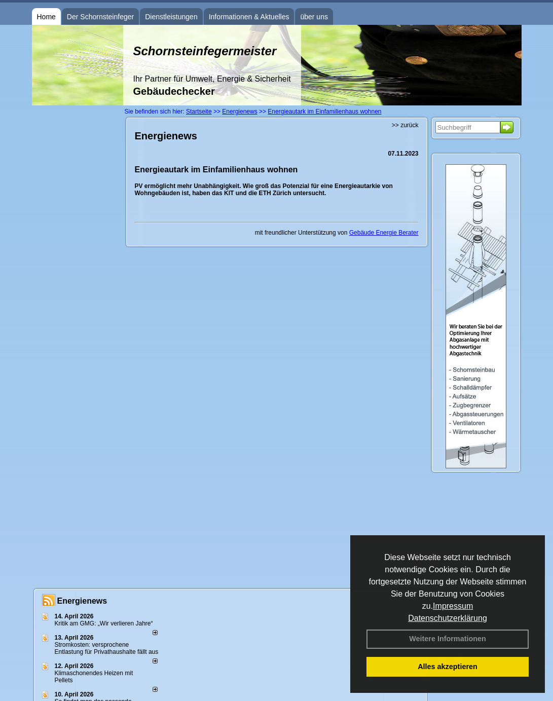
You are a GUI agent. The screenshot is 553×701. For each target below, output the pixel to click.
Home (46, 17)
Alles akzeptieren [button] (447, 666)
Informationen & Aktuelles (249, 17)
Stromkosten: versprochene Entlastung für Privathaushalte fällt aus (107, 648)
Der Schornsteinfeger (100, 17)
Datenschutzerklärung (447, 618)
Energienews (82, 601)
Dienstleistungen (171, 17)
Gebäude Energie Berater (384, 232)
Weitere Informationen (447, 639)
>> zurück (405, 125)
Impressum (453, 606)
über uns (313, 17)
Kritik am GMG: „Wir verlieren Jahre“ (104, 623)
